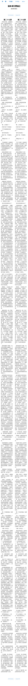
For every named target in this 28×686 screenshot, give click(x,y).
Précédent (11, 15)
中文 (17, 1)
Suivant (18, 15)
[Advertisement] (14, 11)
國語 (11, 1)
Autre (23, 1)
